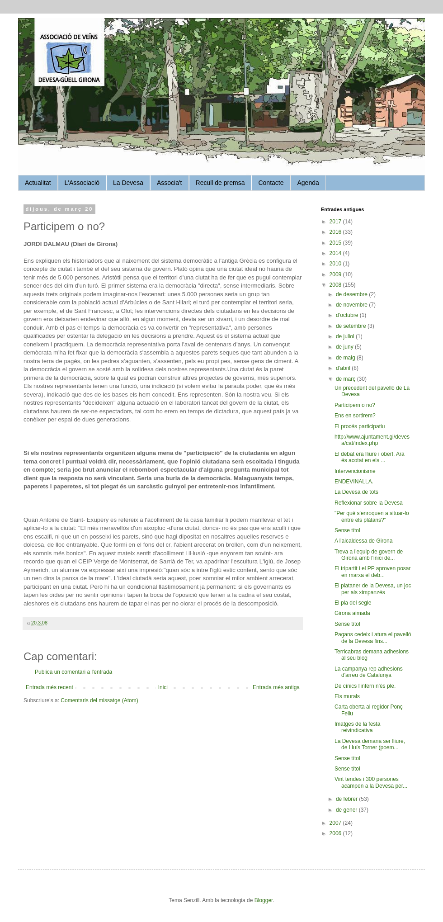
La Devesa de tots (356, 492)
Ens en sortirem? (355, 415)
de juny (345, 347)
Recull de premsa (220, 182)
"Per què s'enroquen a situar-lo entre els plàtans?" (372, 516)
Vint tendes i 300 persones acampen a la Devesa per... (371, 782)
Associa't (169, 182)
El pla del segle (353, 603)
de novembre (352, 305)
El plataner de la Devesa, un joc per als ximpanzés (373, 588)
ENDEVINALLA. (354, 481)
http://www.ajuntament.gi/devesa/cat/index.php (372, 440)
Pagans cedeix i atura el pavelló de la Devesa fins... (373, 637)
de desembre (352, 294)
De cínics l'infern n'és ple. (365, 686)
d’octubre (348, 315)
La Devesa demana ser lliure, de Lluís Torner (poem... (370, 744)
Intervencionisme (355, 471)
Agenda (308, 182)
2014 (336, 253)
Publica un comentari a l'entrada (73, 672)
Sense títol (347, 530)
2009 (336, 274)
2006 (336, 833)
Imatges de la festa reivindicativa (357, 727)
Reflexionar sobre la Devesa (369, 503)
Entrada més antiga (276, 687)
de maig (346, 358)
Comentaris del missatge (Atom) (99, 700)
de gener (347, 810)
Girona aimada (352, 613)
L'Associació (82, 182)
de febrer (347, 799)
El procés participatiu (360, 426)
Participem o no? (355, 405)
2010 (336, 263)
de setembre (352, 326)
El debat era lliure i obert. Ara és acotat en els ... (370, 457)
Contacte (270, 182)
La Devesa (128, 182)
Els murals (347, 696)
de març (346, 379)
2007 (336, 823)
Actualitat (38, 182)
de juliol (346, 336)
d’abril (344, 368)
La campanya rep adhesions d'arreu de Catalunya (369, 672)
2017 (336, 221)
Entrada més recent (49, 687)
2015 (336, 243)
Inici (163, 687)
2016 (336, 232)
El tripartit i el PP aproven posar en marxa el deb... (373, 571)
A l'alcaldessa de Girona (363, 541)
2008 (336, 285)
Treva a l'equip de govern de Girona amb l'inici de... (369, 554)
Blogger (263, 900)
